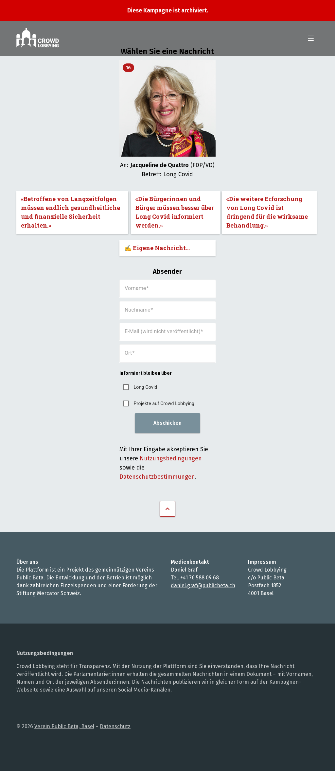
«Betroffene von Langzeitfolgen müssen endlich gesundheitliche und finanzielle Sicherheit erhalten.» (70, 212)
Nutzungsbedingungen (171, 458)
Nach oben (167, 509)
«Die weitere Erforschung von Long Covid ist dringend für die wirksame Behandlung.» (267, 212)
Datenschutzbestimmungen (157, 476)
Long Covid (145, 387)
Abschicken (167, 423)
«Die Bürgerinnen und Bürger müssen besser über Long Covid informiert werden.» (174, 212)
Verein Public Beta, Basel (64, 726)
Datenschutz (115, 726)
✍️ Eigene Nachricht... (157, 248)
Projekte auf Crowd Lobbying (164, 403)
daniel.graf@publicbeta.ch (203, 585)
